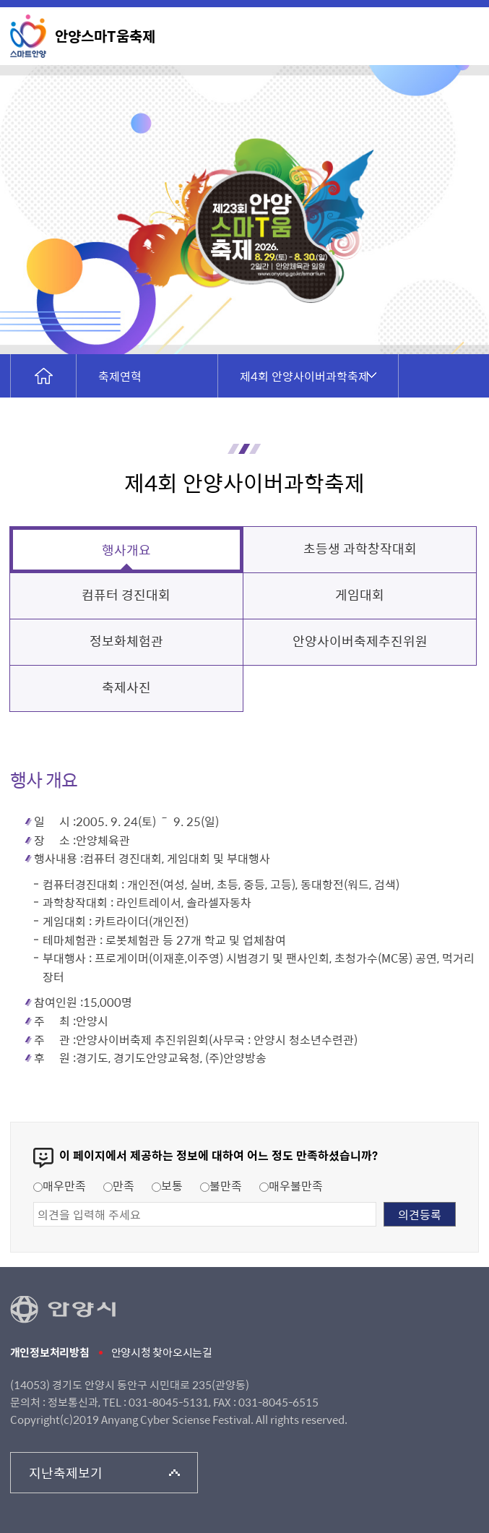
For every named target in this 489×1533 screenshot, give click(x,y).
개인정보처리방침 (50, 1352)
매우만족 (59, 1185)
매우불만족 (291, 1185)
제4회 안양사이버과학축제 (304, 376)
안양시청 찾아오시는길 (161, 1352)
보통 (167, 1185)
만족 (118, 1185)
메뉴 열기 (463, 34)
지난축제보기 (66, 1472)
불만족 (221, 1185)
